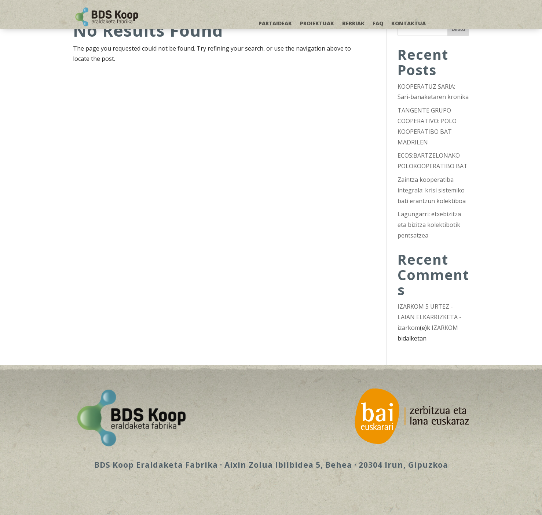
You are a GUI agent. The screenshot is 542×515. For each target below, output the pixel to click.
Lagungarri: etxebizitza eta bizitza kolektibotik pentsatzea (429, 224)
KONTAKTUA (408, 24)
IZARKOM (445, 328)
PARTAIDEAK (275, 24)
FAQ (378, 24)
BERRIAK (353, 24)
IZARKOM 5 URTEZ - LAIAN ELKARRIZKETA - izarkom (429, 317)
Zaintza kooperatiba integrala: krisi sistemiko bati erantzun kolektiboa (432, 190)
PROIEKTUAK (317, 24)
